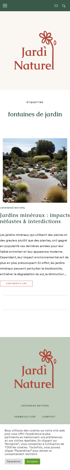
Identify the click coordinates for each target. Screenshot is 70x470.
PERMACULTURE (25, 416)
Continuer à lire (17, 283)
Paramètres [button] (14, 461)
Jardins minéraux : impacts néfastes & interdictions (35, 218)
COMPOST (49, 416)
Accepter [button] (32, 461)
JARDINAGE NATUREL (12, 207)
